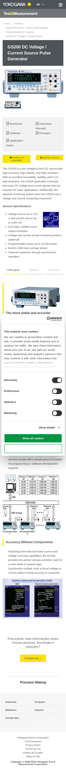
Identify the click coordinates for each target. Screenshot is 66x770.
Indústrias (10, 702)
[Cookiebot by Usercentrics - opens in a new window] (47, 319)
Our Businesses (33, 741)
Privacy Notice (33, 745)
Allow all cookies (33, 438)
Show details (47, 427)
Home (7, 23)
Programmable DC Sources (20, 32)
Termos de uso (33, 748)
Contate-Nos (12, 718)
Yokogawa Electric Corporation (33, 737)
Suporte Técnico (49, 157)
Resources (54, 269)
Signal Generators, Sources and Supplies (27, 27)
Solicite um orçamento (17, 159)
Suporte (39, 710)
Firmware (44, 133)
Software (15, 133)
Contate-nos (32, 658)
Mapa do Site (33, 756)
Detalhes (34, 269)
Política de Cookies (33, 752)
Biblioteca (10, 710)
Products (18, 23)
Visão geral (13, 269)
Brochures (16, 123)
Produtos (40, 702)
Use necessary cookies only (33, 448)
